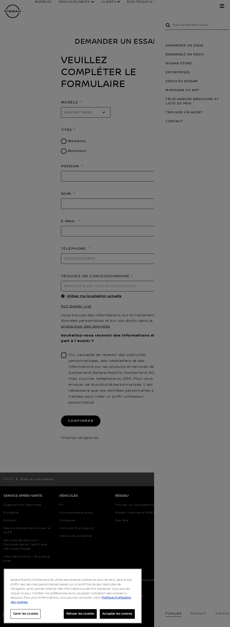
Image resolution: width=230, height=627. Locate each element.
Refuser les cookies (80, 614)
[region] (73, 596)
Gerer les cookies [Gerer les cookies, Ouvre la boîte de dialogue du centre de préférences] (25, 614)
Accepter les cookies (117, 614)
